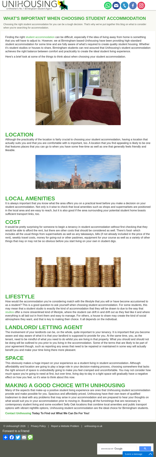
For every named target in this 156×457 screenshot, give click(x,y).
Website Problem (70, 426)
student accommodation (40, 37)
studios (9, 312)
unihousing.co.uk (93, 426)
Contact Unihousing (18, 413)
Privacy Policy (38, 426)
